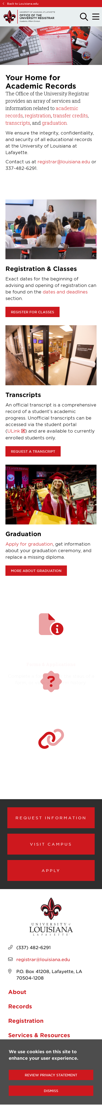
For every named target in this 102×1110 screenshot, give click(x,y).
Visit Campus (51, 844)
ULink (13, 430)
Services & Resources (39, 1035)
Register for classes (32, 312)
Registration (26, 1020)
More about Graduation (36, 570)
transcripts (17, 123)
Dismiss (51, 1091)
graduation (54, 123)
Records (20, 1006)
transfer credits (70, 115)
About (17, 992)
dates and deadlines (65, 291)
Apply (51, 870)
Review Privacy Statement (51, 1075)
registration (38, 115)
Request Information (51, 817)
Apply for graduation (29, 543)
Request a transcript (33, 451)
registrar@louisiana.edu (64, 161)
